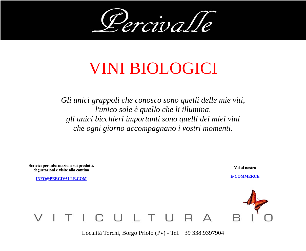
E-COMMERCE (245, 176)
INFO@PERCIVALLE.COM (61, 178)
